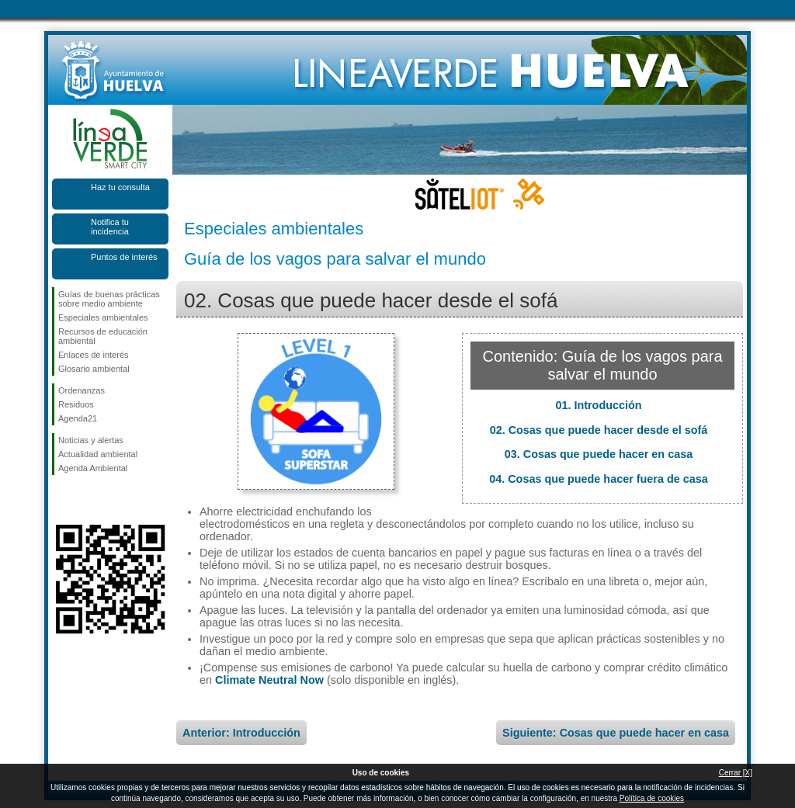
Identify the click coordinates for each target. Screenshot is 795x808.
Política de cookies (652, 798)
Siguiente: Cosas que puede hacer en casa (615, 733)
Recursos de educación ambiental (103, 336)
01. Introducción (598, 405)
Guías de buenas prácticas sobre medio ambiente (109, 299)
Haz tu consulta (120, 187)
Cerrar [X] (735, 772)
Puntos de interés (124, 257)
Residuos (76, 404)
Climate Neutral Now (269, 680)
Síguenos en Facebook (61, 500)
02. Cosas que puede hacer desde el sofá (599, 430)
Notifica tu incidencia (110, 226)
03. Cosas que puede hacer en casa (599, 454)
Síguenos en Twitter (87, 500)
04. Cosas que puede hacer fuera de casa (598, 479)
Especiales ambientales (103, 317)
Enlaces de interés (93, 354)
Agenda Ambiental (92, 468)
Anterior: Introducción (241, 733)
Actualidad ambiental (97, 454)
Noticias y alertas (90, 440)
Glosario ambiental (94, 368)
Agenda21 (77, 418)
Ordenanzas (81, 390)
